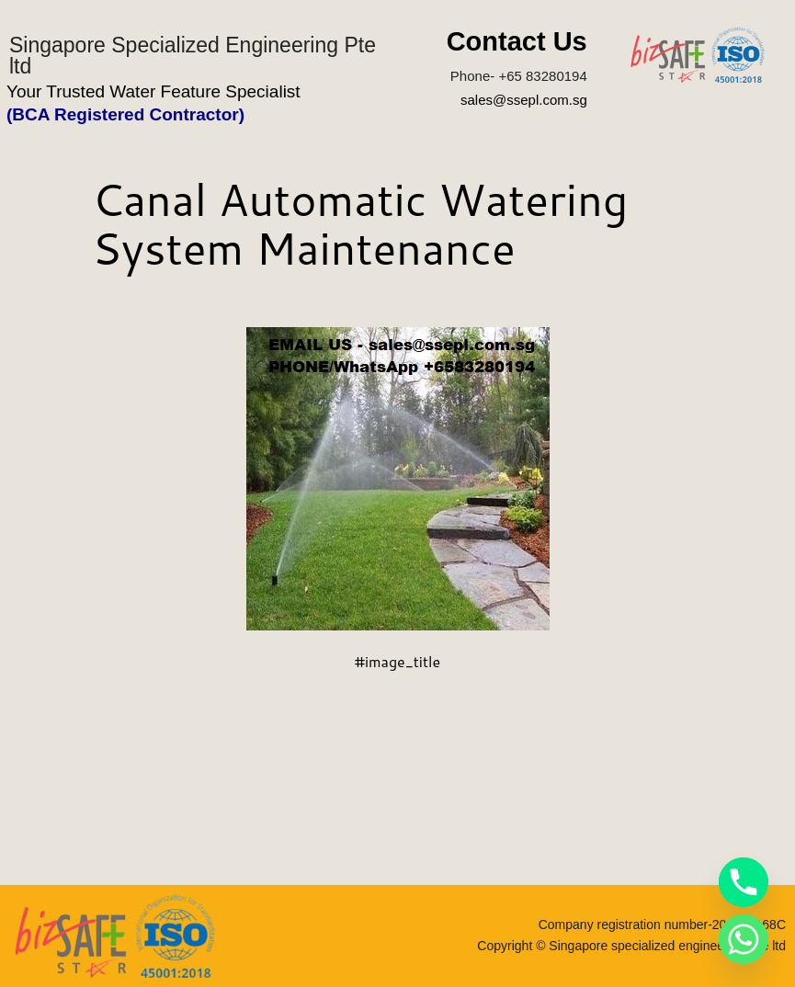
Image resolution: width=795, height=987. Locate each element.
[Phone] (743, 882)
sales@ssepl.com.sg (523, 100)
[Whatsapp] (743, 939)
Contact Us (517, 41)
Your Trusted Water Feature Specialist (153, 91)
